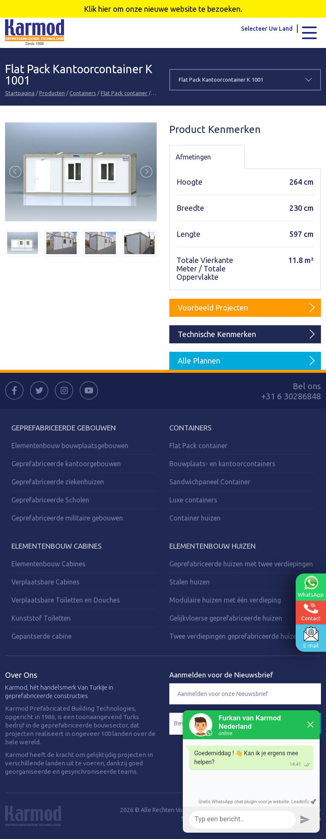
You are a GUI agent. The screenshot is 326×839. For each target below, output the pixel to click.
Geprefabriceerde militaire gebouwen (67, 518)
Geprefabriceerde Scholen (50, 500)
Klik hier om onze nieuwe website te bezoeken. (163, 9)
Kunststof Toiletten (41, 618)
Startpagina (20, 93)
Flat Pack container (124, 93)
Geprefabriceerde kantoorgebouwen (66, 463)
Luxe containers (193, 500)
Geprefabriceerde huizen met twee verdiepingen (241, 564)
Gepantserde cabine (41, 636)
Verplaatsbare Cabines (45, 582)
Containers (82, 93)
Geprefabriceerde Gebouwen (63, 428)
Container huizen (195, 518)
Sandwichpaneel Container (209, 482)
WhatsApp (311, 586)
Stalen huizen (189, 582)
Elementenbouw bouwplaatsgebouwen (69, 445)
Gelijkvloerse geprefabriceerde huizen (225, 618)
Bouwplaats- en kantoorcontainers (222, 463)
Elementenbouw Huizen (212, 546)
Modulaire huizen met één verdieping (225, 600)
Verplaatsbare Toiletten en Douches (65, 600)
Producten (52, 93)
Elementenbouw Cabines (56, 546)
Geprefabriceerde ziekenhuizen (57, 482)
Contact (311, 612)
